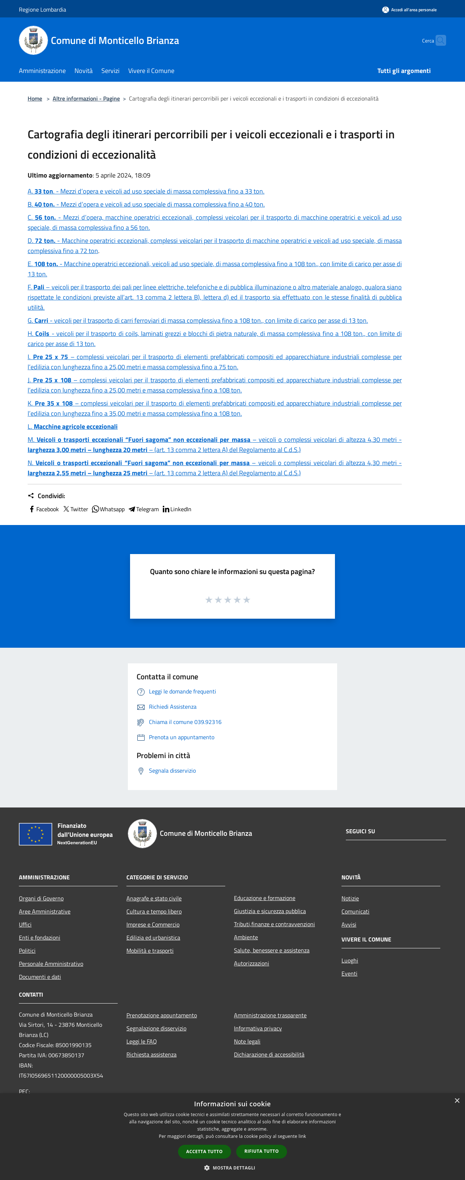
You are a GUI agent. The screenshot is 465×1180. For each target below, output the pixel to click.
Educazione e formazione (264, 898)
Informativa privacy (258, 1028)
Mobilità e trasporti (150, 950)
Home (35, 98)
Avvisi (348, 924)
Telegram (143, 509)
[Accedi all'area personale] (409, 9)
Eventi (349, 973)
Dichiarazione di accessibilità (269, 1054)
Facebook (43, 509)
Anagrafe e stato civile (154, 898)
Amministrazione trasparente (270, 1015)
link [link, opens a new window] (302, 1136)
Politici (27, 950)
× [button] (457, 1101)
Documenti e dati (40, 976)
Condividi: (46, 496)
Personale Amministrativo (51, 963)
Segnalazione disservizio (156, 1028)
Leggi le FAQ (141, 1041)
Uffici (25, 924)
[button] (232, 1167)
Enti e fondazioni (39, 937)
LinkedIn (176, 509)
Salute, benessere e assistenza (272, 950)
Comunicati (355, 911)
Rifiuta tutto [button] (261, 1151)
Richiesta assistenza (151, 1054)
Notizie (350, 898)
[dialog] (232, 1136)
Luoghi (349, 960)
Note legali (247, 1041)
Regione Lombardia (42, 9)
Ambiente (246, 937)
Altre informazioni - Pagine (86, 98)
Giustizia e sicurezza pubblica (270, 911)
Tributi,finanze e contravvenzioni (274, 924)
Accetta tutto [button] (204, 1151)
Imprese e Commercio (152, 924)
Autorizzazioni (251, 963)
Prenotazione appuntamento (161, 1015)
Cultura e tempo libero (154, 911)
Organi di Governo (41, 898)
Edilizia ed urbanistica (153, 937)
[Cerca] (437, 40)
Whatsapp (108, 509)
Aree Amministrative (44, 911)
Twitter (75, 509)
